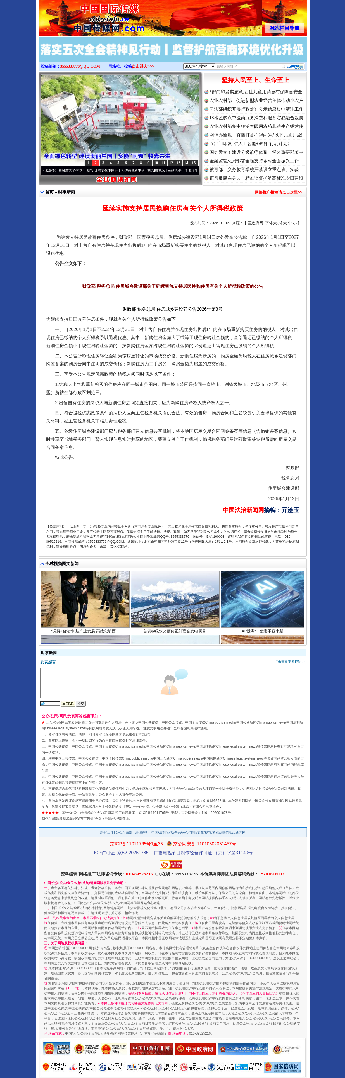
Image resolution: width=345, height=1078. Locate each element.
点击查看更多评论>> (290, 662)
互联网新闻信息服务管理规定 (127, 734)
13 (179, 163)
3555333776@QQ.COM (80, 66)
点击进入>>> (143, 66)
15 (194, 163)
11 (163, 163)
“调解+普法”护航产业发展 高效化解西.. (85, 636)
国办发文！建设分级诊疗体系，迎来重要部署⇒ (256, 152)
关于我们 (106, 832)
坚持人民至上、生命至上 (255, 80)
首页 (49, 192)
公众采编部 (124, 832)
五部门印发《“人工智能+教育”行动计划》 (251, 143)
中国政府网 (253, 223)
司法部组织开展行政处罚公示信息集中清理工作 (256, 109)
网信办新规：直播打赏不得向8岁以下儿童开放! (256, 135)
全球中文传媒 (85, 16)
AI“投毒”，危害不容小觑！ (265, 636)
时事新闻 (66, 192)
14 (186, 163)
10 (156, 163)
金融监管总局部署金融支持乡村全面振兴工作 (254, 161)
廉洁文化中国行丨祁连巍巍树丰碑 (124, 170)
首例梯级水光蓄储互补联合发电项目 (175, 636)
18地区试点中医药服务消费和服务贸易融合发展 (256, 117)
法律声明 (142, 832)
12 (171, 163)
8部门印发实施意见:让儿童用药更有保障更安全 (256, 91)
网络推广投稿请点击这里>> (278, 192)
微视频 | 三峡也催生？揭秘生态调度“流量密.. (192, 170)
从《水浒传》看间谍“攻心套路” (65, 170)
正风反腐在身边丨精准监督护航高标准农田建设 (256, 178)
